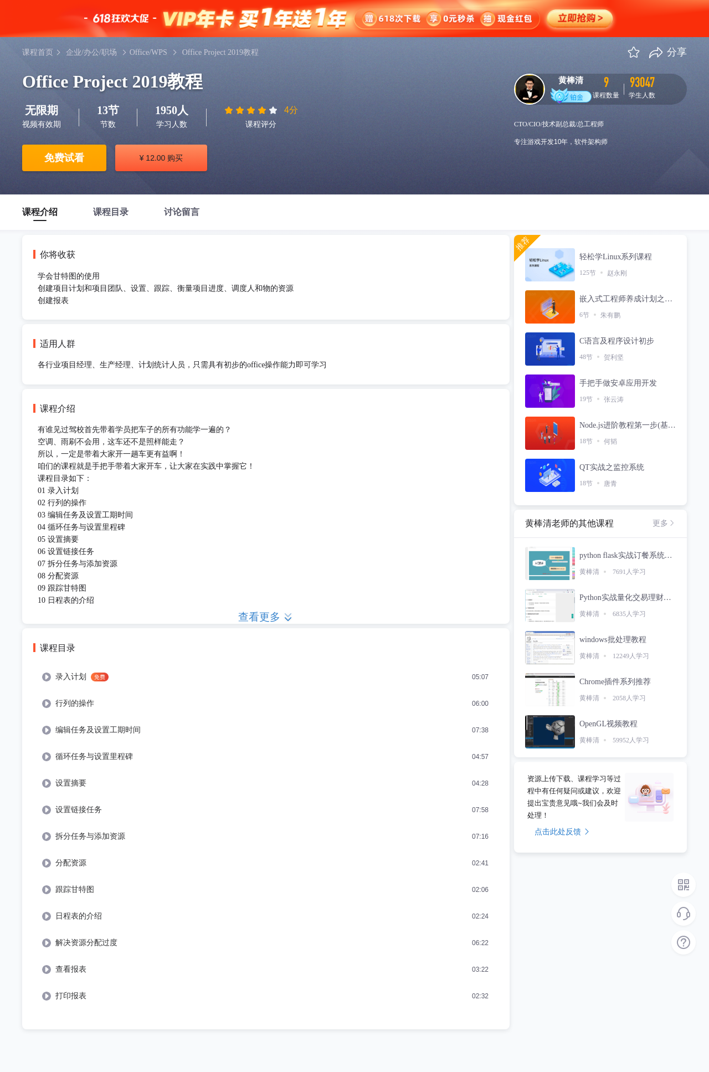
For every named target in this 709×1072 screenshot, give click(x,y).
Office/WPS (148, 52)
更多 (664, 523)
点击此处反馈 (562, 831)
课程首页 (37, 52)
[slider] (252, 110)
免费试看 (64, 157)
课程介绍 (40, 212)
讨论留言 (181, 212)
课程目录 (111, 212)
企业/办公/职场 (91, 52)
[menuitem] (266, 677)
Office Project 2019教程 (220, 52)
